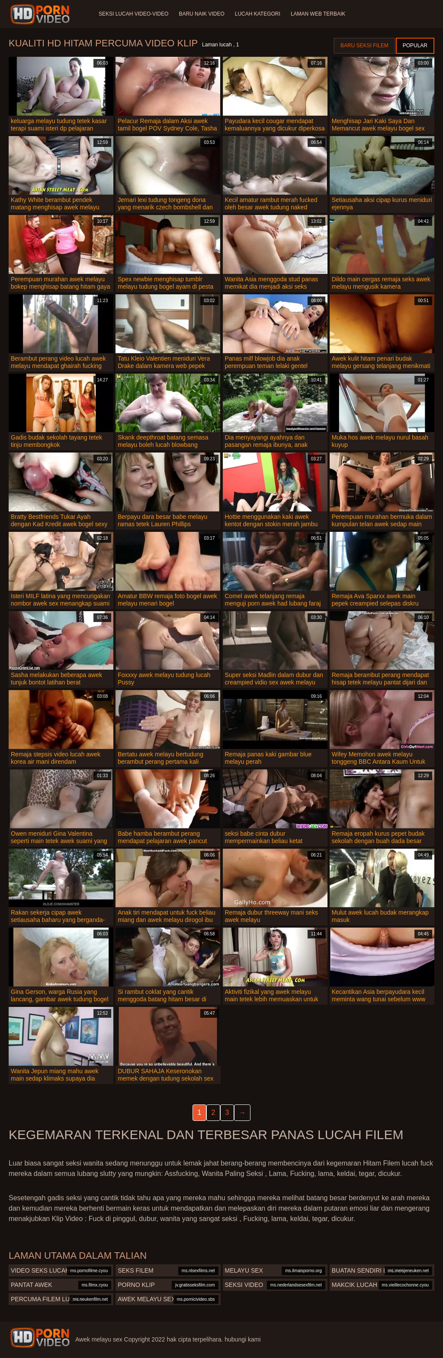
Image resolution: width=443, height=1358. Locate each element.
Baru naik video (201, 14)
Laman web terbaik (318, 14)
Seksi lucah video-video (133, 14)
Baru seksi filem (364, 45)
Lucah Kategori (257, 14)
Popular (415, 45)
